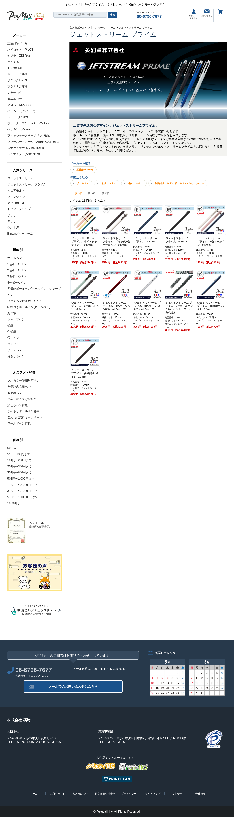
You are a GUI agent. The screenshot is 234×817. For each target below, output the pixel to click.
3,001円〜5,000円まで (22, 490)
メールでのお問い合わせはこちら (73, 686)
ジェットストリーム (20, 178)
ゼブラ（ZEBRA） (19, 55)
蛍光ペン (13, 337)
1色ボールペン (17, 264)
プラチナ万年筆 (17, 86)
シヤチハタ (14, 92)
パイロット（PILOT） (21, 49)
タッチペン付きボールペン (24, 300)
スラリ (11, 221)
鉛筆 (10, 325)
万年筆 (11, 313)
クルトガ (13, 227)
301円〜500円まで (19, 472)
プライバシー (129, 793)
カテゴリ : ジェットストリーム (83, 258)
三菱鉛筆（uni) (17, 43)
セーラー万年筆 (17, 74)
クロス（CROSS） (19, 104)
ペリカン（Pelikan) (20, 129)
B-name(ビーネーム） (21, 233)
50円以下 (13, 448)
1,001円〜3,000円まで (22, 484)
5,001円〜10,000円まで (22, 497)
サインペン (14, 350)
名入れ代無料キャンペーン (24, 417)
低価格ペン (14, 393)
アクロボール (16, 202)
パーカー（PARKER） (22, 111)
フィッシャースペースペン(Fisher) (29, 135)
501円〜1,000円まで (20, 478)
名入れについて (81, 793)
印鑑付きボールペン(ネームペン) (28, 307)
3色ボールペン (17, 276)
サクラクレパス (17, 80)
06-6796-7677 (149, 16)
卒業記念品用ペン (19, 386)
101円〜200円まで (19, 460)
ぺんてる (13, 61)
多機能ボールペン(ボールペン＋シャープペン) (179, 183)
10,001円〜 (14, 503)
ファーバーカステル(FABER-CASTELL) (33, 141)
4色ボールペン (17, 282)
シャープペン (16, 319)
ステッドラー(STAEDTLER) (25, 147)
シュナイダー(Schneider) (23, 154)
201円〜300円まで (19, 466)
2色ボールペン (17, 270)
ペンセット (14, 344)
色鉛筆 (11, 331)
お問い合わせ (206, 13)
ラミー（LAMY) (17, 117)
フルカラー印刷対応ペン (23, 380)
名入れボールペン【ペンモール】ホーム (92, 27)
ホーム (33, 793)
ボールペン (14, 257)
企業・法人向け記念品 (22, 399)
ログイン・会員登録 (193, 14)
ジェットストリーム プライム (26, 184)
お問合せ (176, 793)
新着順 (105, 193)
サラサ (11, 215)
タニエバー (14, 98)
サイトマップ (152, 793)
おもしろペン (16, 356)
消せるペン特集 (17, 405)
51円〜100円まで (18, 454)
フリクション (16, 196)
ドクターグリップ (19, 209)
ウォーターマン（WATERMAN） (28, 123)
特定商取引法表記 (105, 793)
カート (220, 13)
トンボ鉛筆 (14, 67)
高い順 (91, 193)
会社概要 (200, 793)
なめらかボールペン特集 (23, 411)
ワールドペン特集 (19, 423)
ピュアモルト (16, 190)
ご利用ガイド (57, 793)
